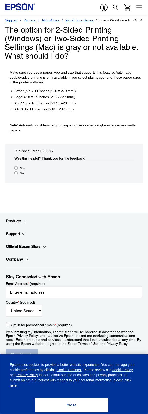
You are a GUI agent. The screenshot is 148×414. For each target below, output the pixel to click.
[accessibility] (104, 7)
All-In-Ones (50, 20)
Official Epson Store (26, 246)
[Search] (116, 7)
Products (16, 221)
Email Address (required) (25, 284)
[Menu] (139, 7)
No (22, 173)
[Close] (71, 405)
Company (17, 259)
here (13, 385)
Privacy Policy (27, 336)
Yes (22, 168)
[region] (74, 384)
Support (11, 20)
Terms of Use (88, 344)
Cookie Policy (122, 370)
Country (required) (20, 302)
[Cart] (127, 7)
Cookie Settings (69, 370)
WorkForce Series (79, 20)
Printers (30, 20)
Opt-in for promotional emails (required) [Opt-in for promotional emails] (41, 325)
